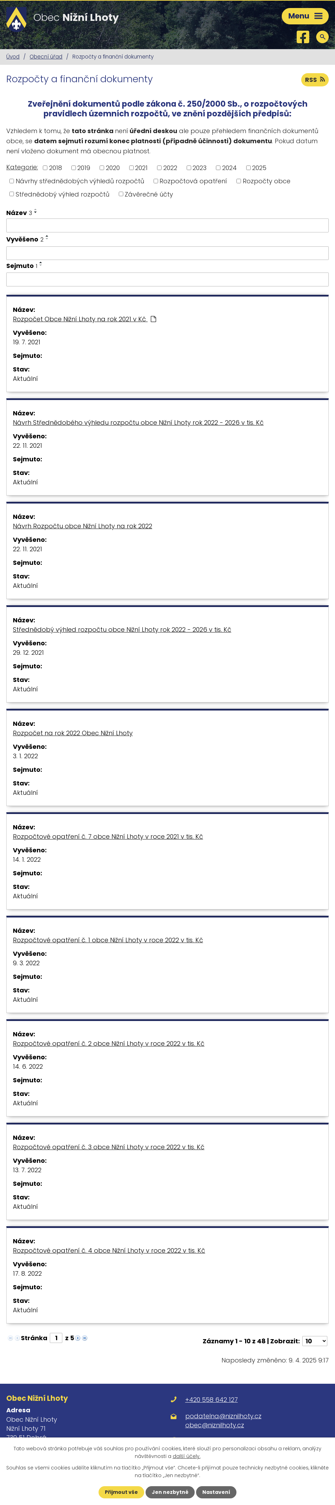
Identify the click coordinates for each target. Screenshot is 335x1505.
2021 (141, 167)
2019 (83, 167)
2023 (200, 167)
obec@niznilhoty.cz (214, 1425)
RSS (315, 79)
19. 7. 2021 (26, 342)
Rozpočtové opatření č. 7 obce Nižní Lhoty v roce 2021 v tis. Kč (108, 836)
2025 (259, 167)
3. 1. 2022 (25, 756)
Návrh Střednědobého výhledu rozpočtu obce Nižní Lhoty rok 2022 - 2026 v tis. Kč (138, 422)
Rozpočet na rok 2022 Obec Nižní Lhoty (73, 733)
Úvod (13, 56)
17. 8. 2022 (27, 1273)
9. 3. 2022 (26, 963)
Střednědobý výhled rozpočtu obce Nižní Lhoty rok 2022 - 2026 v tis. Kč (122, 629)
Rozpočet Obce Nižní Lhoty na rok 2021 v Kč (84, 319)
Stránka (34, 1338)
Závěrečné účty (149, 194)
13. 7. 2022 (27, 1170)
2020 (113, 167)
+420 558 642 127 (211, 1399)
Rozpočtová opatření (193, 181)
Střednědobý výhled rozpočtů (62, 194)
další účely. (187, 1456)
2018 (55, 167)
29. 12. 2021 (28, 652)
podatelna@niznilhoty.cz (223, 1416)
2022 (170, 167)
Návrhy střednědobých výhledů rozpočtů (80, 181)
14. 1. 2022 (27, 859)
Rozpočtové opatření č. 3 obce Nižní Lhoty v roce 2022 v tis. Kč (108, 1147)
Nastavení (216, 1492)
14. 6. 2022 (28, 1066)
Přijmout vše (121, 1492)
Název (19, 212)
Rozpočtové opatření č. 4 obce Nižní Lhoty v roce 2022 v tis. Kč (109, 1250)
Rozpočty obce (266, 181)
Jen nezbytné (170, 1492)
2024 (229, 167)
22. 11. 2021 (27, 445)
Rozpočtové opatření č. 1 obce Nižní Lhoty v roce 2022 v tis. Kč (108, 940)
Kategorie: (22, 167)
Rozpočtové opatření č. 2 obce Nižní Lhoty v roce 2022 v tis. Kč (108, 1043)
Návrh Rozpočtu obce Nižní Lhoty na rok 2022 (82, 526)
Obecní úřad (46, 56)
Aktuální (25, 378)
